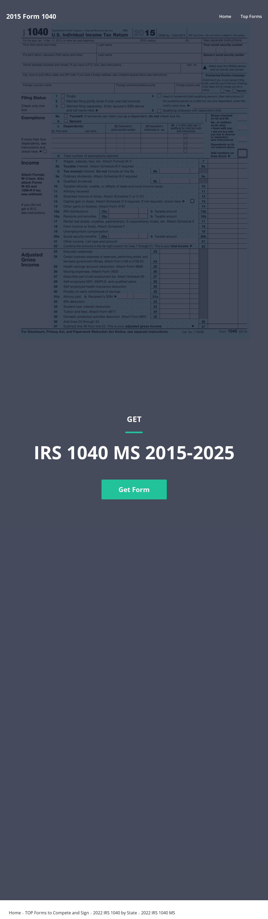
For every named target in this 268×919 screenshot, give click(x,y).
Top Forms (251, 16)
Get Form (134, 489)
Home (225, 16)
